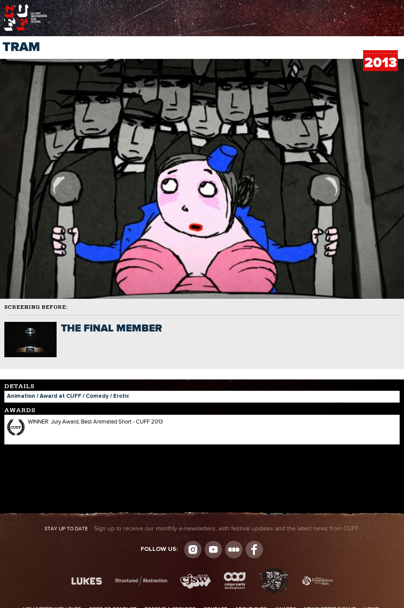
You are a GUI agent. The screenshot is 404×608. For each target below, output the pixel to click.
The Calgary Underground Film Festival (25, 6)
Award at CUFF (60, 396)
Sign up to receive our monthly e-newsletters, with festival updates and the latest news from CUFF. (202, 528)
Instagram (193, 549)
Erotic (121, 396)
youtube (213, 549)
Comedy (97, 396)
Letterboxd (233, 549)
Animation (21, 396)
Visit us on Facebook (254, 549)
